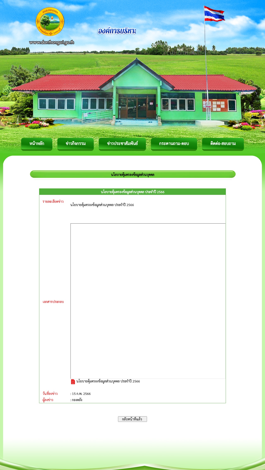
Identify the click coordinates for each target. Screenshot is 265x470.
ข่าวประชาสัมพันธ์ (122, 143)
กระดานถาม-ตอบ (174, 143)
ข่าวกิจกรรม (76, 143)
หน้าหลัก (36, 143)
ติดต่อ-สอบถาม (223, 143)
